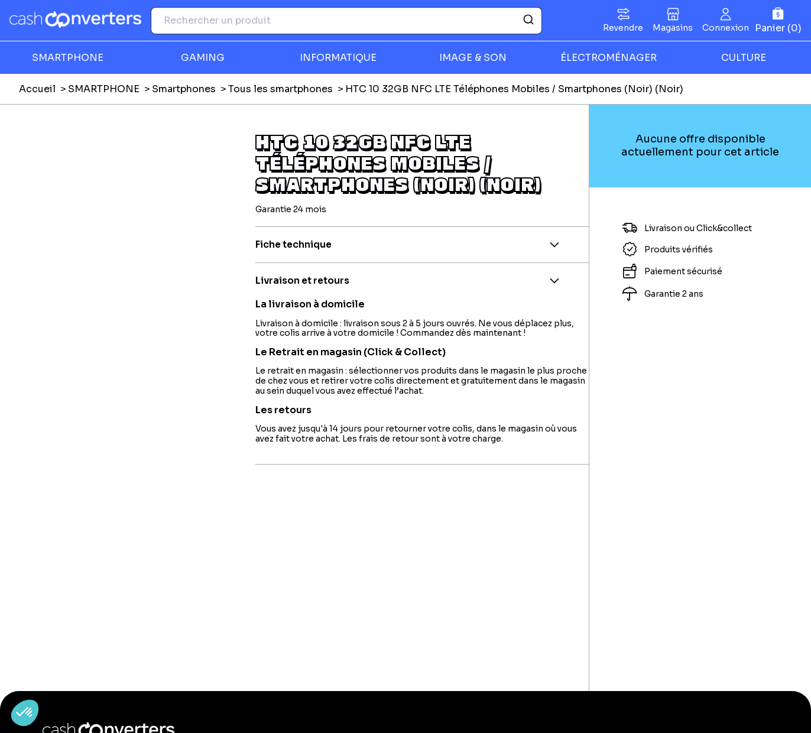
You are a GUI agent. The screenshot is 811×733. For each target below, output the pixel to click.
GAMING (203, 57)
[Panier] (778, 20)
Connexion (725, 27)
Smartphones (184, 89)
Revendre (623, 27)
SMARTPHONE (67, 57)
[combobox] (346, 20)
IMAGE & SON (473, 57)
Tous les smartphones (280, 89)
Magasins (673, 27)
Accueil (37, 89)
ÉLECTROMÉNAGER (608, 57)
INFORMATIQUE (338, 57)
